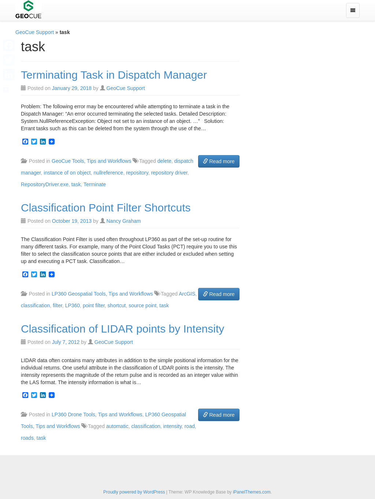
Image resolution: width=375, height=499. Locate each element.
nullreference (108, 173)
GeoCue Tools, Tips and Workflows (91, 161)
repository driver (169, 173)
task (76, 184)
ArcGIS (187, 294)
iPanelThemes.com (252, 492)
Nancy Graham (123, 221)
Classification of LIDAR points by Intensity (122, 329)
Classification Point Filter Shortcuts (106, 208)
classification (35, 305)
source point (142, 305)
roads (27, 438)
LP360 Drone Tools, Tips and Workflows (97, 414)
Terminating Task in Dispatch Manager (114, 75)
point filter (94, 305)
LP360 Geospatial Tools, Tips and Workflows (102, 294)
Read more (219, 161)
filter (57, 305)
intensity (172, 426)
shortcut (117, 305)
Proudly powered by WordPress (134, 492)
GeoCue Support (34, 32)
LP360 (72, 305)
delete (164, 161)
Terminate (94, 184)
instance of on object (67, 173)
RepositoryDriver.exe (44, 184)
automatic (117, 426)
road (190, 426)
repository (137, 173)
